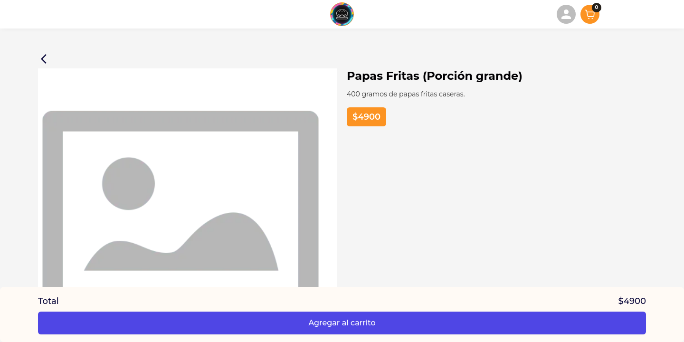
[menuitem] (566, 14)
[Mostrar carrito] (589, 14)
